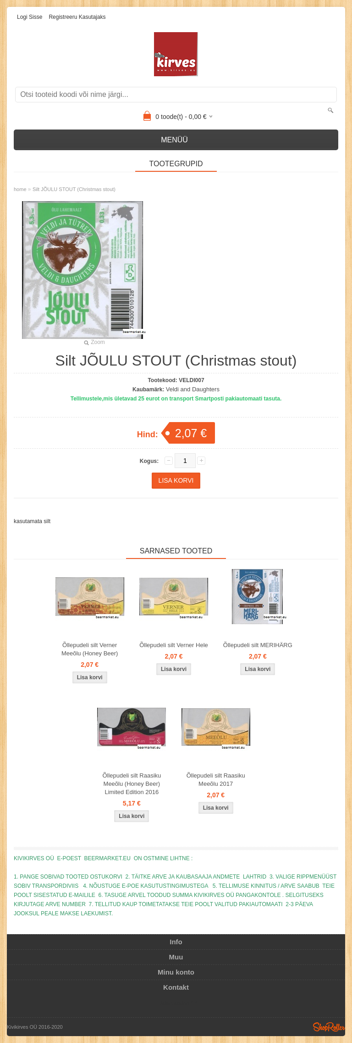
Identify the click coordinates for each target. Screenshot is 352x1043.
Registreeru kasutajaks (77, 17)
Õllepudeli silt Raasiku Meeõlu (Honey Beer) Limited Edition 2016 (131, 783)
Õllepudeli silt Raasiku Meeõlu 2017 (216, 779)
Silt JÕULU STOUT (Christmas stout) (74, 189)
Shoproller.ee (329, 1027)
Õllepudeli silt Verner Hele (173, 645)
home (20, 189)
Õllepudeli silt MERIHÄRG (257, 645)
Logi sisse (29, 17)
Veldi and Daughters (193, 389)
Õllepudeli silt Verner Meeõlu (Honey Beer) (89, 649)
